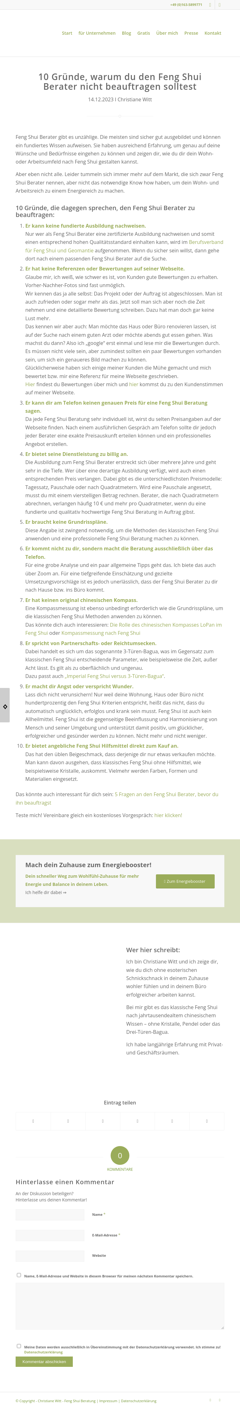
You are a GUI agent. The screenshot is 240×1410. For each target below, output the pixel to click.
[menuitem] (67, 33)
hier (133, 384)
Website (99, 1255)
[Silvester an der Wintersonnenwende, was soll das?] (5, 705)
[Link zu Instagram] (210, 4)
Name (99, 1214)
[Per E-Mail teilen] (207, 1121)
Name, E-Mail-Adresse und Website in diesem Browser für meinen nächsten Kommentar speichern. (108, 1276)
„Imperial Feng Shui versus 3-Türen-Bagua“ (114, 676)
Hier (30, 384)
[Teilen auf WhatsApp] (103, 1121)
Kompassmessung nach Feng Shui (101, 632)
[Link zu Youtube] (219, 4)
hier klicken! (168, 815)
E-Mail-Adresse (106, 1235)
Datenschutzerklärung (43, 1352)
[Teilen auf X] (68, 1121)
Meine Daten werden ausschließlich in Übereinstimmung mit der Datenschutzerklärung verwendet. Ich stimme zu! (122, 1350)
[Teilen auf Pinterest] (137, 1121)
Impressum (108, 1400)
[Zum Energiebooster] (185, 881)
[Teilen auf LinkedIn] (172, 1121)
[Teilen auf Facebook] (33, 1121)
